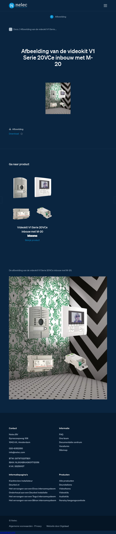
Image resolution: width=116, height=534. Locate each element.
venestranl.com (7, 532)
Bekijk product (32, 240)
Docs (15, 29)
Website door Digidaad (57, 526)
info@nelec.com (17, 452)
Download (14, 133)
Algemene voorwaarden (21, 526)
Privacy (38, 526)
